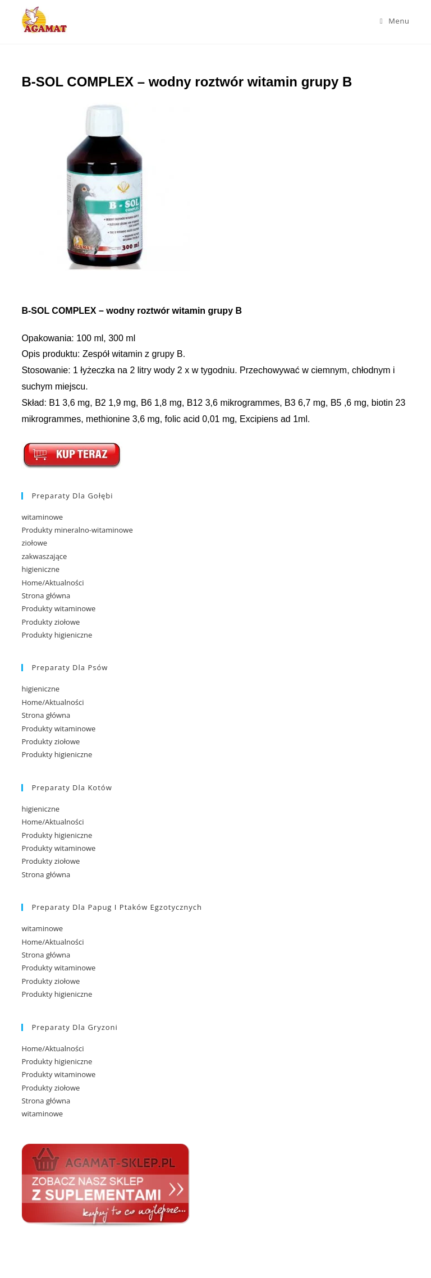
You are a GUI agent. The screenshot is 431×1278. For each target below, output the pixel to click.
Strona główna (45, 595)
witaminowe (42, 517)
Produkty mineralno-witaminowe (76, 530)
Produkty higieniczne (56, 635)
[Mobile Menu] (395, 21)
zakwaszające (44, 556)
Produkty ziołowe (50, 622)
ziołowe (34, 543)
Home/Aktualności (52, 583)
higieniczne (40, 569)
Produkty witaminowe (58, 608)
